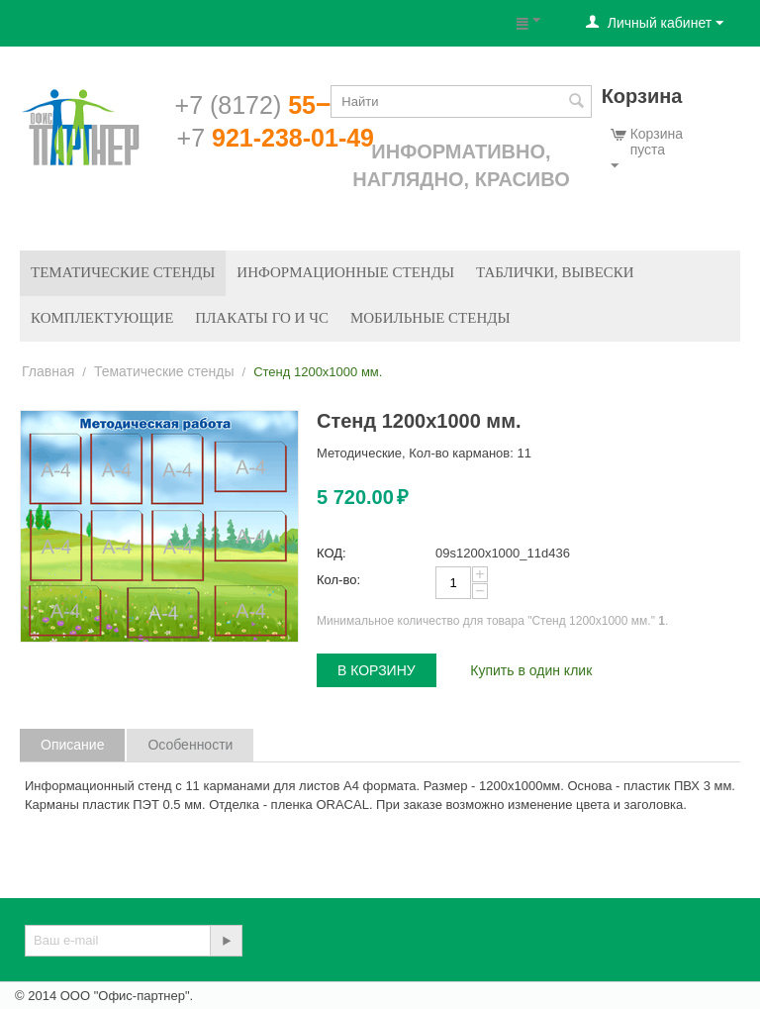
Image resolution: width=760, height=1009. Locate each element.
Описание (72, 745)
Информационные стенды (345, 272)
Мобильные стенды (430, 318)
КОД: (331, 553)
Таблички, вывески (555, 272)
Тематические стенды (123, 272)
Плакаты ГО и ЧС (262, 318)
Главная (48, 371)
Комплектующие (102, 318)
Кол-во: (338, 579)
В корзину (376, 670)
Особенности (190, 745)
